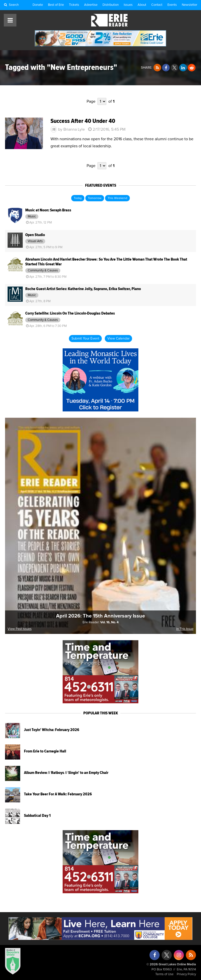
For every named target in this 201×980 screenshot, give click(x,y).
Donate (38, 5)
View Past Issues (20, 629)
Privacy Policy (186, 974)
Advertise (90, 5)
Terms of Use (164, 974)
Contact (156, 5)
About (142, 5)
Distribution (111, 5)
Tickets (74, 5)
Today (78, 198)
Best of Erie (56, 5)
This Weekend (117, 198)
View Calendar (118, 338)
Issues (128, 5)
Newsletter (189, 5)
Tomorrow (95, 198)
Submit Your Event (85, 338)
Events (172, 5)
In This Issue (184, 629)
